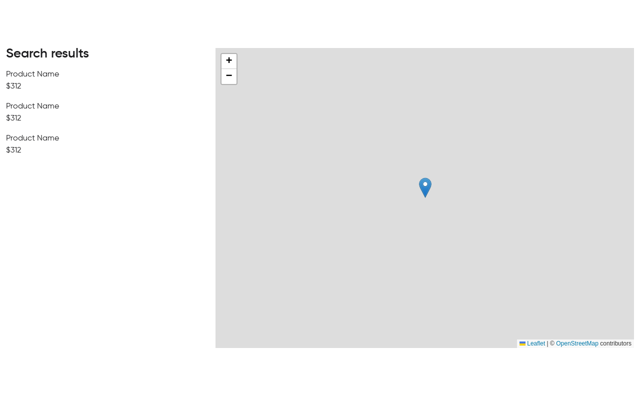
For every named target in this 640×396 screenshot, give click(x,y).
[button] (425, 188)
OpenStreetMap (577, 343)
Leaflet (532, 343)
